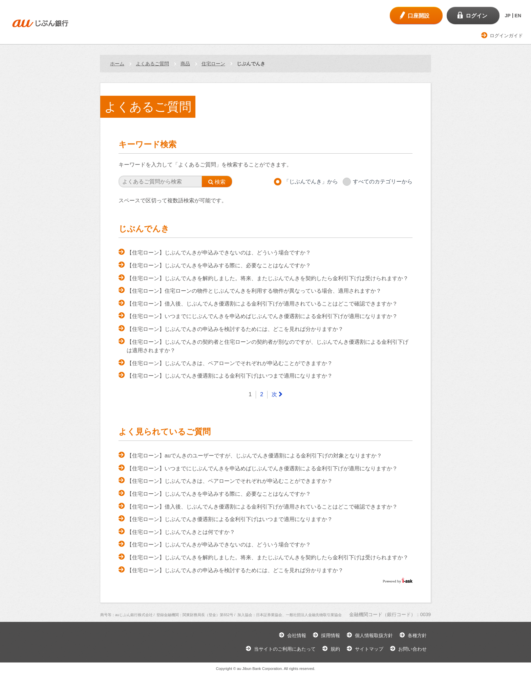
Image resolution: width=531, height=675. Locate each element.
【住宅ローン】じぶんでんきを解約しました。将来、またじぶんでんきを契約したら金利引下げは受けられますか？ (267, 278)
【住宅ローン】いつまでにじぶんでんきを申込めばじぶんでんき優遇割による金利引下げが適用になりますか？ (262, 316)
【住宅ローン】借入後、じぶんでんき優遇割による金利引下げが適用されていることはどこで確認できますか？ (262, 304)
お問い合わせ (412, 649)
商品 (185, 63)
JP (507, 15)
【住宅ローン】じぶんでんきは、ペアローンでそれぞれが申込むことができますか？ (230, 363)
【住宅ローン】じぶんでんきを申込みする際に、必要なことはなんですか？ (219, 265)
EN (518, 15)
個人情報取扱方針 (374, 635)
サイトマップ (369, 649)
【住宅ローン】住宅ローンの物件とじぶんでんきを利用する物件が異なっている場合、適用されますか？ (254, 291)
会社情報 (296, 635)
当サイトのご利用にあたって (285, 649)
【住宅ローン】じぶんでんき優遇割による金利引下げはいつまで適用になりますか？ (230, 376)
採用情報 (330, 635)
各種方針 (417, 635)
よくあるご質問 (152, 63)
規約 (335, 649)
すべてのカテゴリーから (382, 181)
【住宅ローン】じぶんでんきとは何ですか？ (181, 532)
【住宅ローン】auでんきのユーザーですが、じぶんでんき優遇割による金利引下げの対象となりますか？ (254, 455)
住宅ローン (213, 63)
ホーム (117, 63)
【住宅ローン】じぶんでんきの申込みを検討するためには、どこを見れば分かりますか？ (235, 329)
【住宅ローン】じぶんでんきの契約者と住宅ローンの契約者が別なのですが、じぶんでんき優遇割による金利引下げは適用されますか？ (267, 346)
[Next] (277, 395)
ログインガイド (506, 35)
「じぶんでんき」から (311, 181)
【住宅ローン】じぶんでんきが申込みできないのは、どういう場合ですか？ (219, 252)
